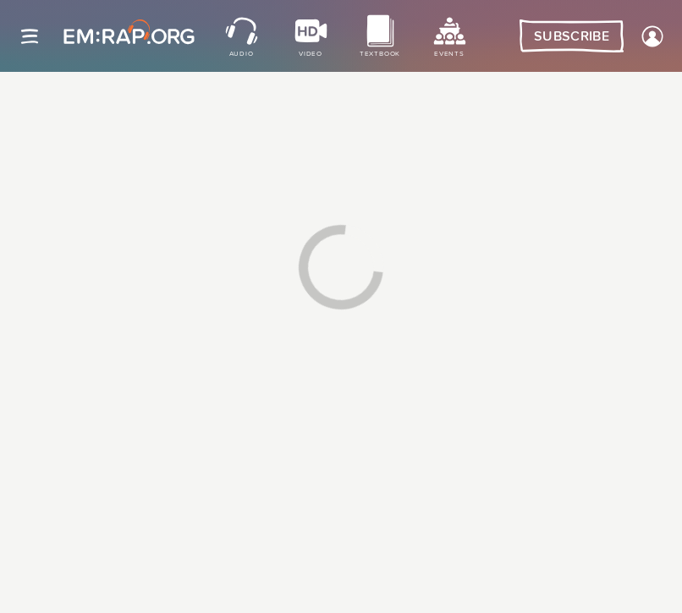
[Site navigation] (29, 36)
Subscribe (571, 36)
